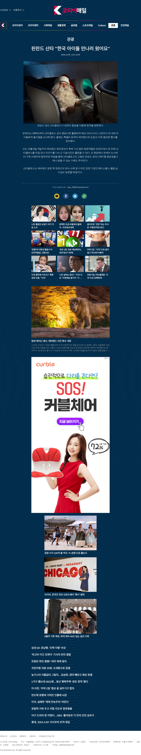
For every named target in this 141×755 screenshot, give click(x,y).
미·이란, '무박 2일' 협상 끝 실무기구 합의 (52, 688)
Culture (102, 25)
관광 (113, 25)
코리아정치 (17, 25)
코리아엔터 (33, 25)
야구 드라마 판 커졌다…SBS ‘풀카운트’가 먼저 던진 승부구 (62, 715)
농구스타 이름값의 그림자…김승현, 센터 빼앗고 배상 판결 (61, 674)
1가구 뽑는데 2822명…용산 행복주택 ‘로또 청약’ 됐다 (59, 681)
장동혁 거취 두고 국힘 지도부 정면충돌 (51, 708)
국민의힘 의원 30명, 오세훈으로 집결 (50, 668)
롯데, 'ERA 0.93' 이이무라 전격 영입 (50, 722)
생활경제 (61, 25)
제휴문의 (17, 10)
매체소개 (3, 736)
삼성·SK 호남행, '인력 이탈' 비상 (48, 647)
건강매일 (125, 25)
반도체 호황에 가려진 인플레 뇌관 (49, 695)
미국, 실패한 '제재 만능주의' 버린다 (49, 702)
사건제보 (4, 10)
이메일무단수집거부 (47, 736)
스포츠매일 (87, 25)
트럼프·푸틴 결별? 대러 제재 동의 (49, 661)
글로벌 (74, 25)
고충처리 (32, 736)
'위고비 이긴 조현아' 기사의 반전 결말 (51, 654)
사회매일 (48, 25)
